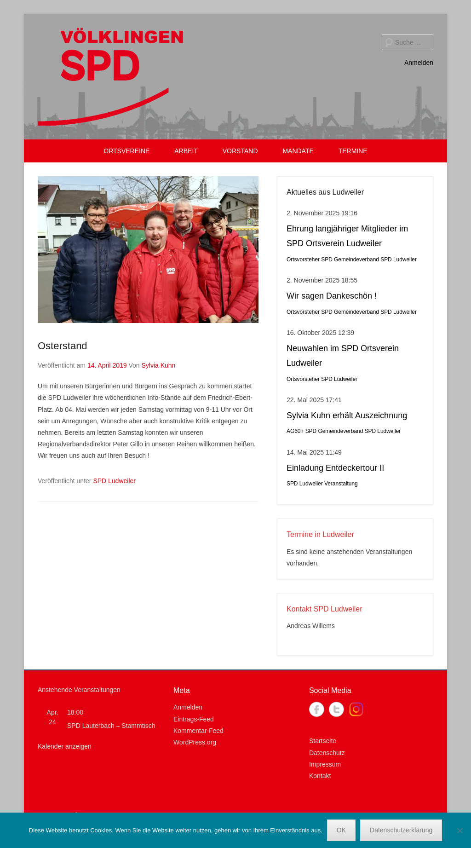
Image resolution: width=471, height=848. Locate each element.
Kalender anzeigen (65, 746)
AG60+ (295, 431)
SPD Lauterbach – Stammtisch (111, 725)
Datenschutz (327, 752)
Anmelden (418, 62)
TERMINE (353, 151)
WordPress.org (194, 742)
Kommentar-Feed (198, 730)
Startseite (322, 740)
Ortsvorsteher (303, 259)
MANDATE (297, 151)
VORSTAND (240, 151)
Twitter (336, 709)
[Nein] (459, 830)
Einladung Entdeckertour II (335, 468)
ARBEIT (186, 151)
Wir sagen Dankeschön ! (332, 295)
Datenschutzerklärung (401, 830)
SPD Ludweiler (114, 481)
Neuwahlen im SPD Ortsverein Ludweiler (343, 356)
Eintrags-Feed (193, 719)
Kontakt (320, 775)
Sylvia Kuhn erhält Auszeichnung (347, 415)
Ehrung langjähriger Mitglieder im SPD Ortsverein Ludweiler (347, 236)
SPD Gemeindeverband (350, 259)
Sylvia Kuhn (158, 365)
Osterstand (62, 346)
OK (341, 830)
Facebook (316, 709)
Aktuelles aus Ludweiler (325, 192)
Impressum (325, 764)
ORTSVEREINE (126, 151)
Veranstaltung (341, 483)
